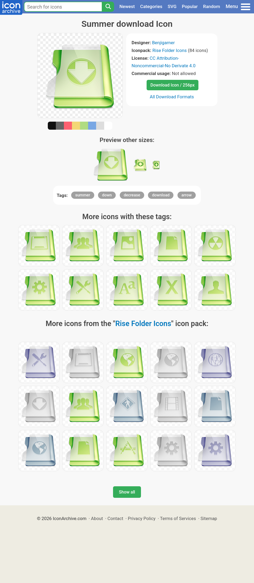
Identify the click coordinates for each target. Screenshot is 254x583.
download (160, 195)
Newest (127, 6)
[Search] (108, 7)
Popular (190, 6)
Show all (127, 492)
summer (82, 195)
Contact (115, 518)
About (97, 518)
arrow (187, 195)
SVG (172, 6)
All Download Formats (172, 96)
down (107, 195)
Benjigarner (163, 42)
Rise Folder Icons (170, 50)
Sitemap (209, 518)
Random (211, 6)
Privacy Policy (141, 518)
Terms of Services (178, 518)
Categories (151, 6)
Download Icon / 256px (172, 85)
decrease (132, 195)
